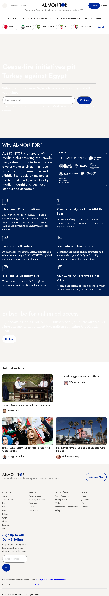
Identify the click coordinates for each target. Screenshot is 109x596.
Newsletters (13, 5)
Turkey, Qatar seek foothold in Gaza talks (26, 405)
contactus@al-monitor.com (40, 584)
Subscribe (94, 5)
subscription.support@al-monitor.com (51, 579)
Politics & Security (17, 18)
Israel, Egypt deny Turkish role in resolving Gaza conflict (26, 449)
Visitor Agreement (62, 495)
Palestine (5, 514)
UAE (4, 506)
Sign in (104, 5)
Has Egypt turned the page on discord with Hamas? (80, 449)
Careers (85, 506)
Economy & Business (66, 18)
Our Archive (34, 510)
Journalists (86, 499)
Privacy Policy (61, 499)
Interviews (96, 18)
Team (84, 503)
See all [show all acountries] (101, 26)
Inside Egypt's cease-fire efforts (81, 376)
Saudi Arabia (7, 499)
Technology (47, 18)
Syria (4, 528)
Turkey (5, 495)
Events (23, 5)
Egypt (4, 517)
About (84, 495)
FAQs (57, 503)
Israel (4, 510)
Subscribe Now (96, 477)
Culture (34, 18)
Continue (9, 339)
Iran (3, 503)
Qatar (4, 521)
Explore (83, 18)
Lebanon (5, 524)
